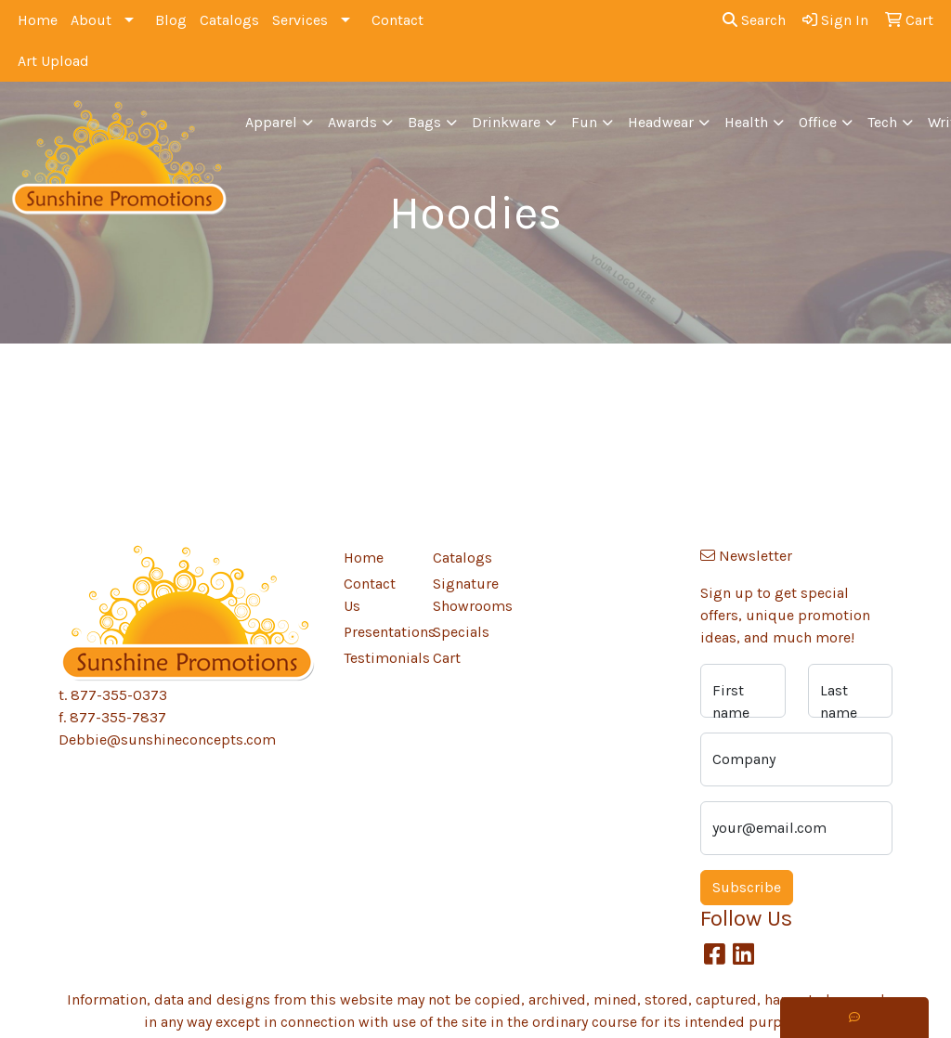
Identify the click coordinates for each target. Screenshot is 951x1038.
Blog (171, 20)
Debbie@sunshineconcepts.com (167, 739)
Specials (461, 632)
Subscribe (746, 887)
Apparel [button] (271, 122)
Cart (447, 658)
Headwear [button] (661, 122)
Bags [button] (424, 122)
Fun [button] (584, 122)
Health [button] (746, 122)
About (91, 20)
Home (38, 20)
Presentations (377, 632)
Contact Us (370, 595)
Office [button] (818, 122)
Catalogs (229, 20)
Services (300, 20)
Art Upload (53, 61)
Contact (397, 20)
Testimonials (377, 658)
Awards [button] (352, 122)
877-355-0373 (119, 695)
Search (754, 20)
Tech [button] (882, 122)
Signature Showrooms (466, 595)
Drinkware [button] (506, 122)
